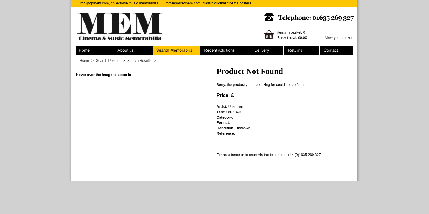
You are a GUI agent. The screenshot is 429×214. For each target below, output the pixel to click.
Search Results (139, 61)
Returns (302, 50)
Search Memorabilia (176, 50)
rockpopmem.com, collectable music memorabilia (119, 3)
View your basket (338, 38)
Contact (336, 50)
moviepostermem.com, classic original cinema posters (208, 3)
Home (95, 50)
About (133, 50)
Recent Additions (224, 50)
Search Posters (108, 61)
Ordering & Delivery (266, 50)
